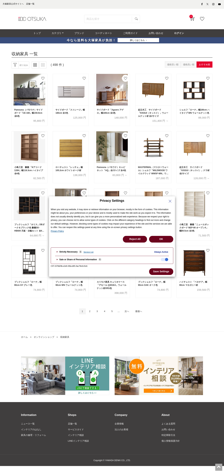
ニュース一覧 (28, 430)
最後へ (142, 317)
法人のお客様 (122, 435)
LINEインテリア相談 (79, 447)
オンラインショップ (45, 343)
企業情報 (119, 430)
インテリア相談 (76, 441)
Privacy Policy (57, 231)
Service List (88, 252)
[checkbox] (164, 259)
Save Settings (161, 271)
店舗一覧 (73, 430)
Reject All (134, 239)
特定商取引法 (169, 441)
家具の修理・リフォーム (34, 441)
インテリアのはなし (32, 435)
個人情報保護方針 (171, 447)
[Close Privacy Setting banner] (170, 201)
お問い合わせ (169, 435)
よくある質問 (169, 430)
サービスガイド (76, 435)
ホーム (24, 343)
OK (161, 239)
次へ (128, 317)
